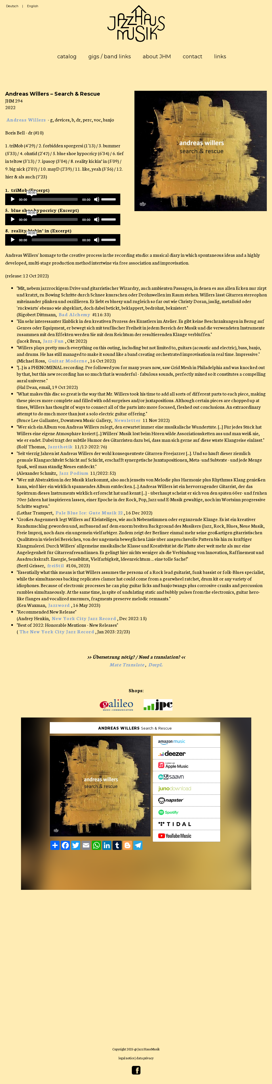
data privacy (145, 1058)
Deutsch (12, 6)
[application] (62, 199)
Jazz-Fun (53, 340)
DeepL (155, 664)
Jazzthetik (60, 446)
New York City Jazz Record (84, 618)
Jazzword (59, 604)
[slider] (55, 199)
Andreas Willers (26, 119)
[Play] (13, 199)
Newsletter (127, 419)
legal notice (126, 1058)
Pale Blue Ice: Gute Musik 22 (89, 512)
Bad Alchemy (75, 314)
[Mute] (97, 199)
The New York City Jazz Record (56, 631)
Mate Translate (126, 664)
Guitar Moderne (67, 360)
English (32, 6)
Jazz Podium (74, 472)
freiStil (55, 565)
